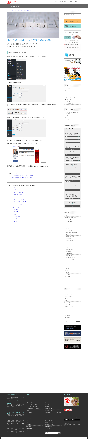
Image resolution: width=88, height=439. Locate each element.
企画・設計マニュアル (18, 189)
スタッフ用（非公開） (18, 204)
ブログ (66, 313)
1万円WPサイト (17, 211)
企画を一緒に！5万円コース (70, 92)
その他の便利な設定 (69, 251)
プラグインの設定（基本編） (70, 240)
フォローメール (17, 214)
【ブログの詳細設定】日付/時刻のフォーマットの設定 (21, 177)
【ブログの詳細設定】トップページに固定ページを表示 (22, 175)
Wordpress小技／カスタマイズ (20, 201)
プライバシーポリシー (68, 308)
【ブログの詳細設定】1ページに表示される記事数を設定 (29, 40)
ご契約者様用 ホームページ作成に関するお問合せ (53, 413)
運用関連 (67, 228)
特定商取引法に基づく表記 (69, 306)
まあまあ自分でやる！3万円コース (32, 406)
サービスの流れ (29, 426)
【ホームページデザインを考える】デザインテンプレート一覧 (72, 113)
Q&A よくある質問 (68, 302)
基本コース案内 (67, 90)
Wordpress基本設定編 (69, 249)
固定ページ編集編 (69, 261)
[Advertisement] (68, 369)
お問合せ (27, 430)
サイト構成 (67, 119)
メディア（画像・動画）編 (70, 257)
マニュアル (13, 187)
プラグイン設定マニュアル (69, 230)
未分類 (66, 283)
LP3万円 (15, 218)
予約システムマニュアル (70, 242)
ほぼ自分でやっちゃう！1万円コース (72, 97)
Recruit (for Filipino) (68, 296)
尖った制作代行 (62, 1)
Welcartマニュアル (69, 234)
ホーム (27, 397)
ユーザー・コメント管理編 (70, 259)
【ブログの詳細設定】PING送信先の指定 (19, 178)
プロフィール (67, 298)
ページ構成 (28, 424)
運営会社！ (77, 1)
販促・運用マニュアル (18, 194)
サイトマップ (67, 300)
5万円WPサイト (17, 221)
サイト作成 (67, 223)
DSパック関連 (17, 216)
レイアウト (67, 115)
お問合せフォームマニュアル (70, 236)
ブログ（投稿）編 (69, 255)
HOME (56, 1)
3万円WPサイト (17, 209)
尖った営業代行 (70, 1)
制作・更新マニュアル (18, 192)
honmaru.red (22, 437)
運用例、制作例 (29, 428)
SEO (66, 266)
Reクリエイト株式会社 (68, 429)
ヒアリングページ (29, 432)
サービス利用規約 (67, 304)
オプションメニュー (68, 99)
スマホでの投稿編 (69, 253)
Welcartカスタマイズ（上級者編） (71, 232)
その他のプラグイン (69, 238)
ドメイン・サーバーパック (69, 103)
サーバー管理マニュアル (19, 199)
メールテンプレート (15, 207)
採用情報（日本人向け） (69, 294)
